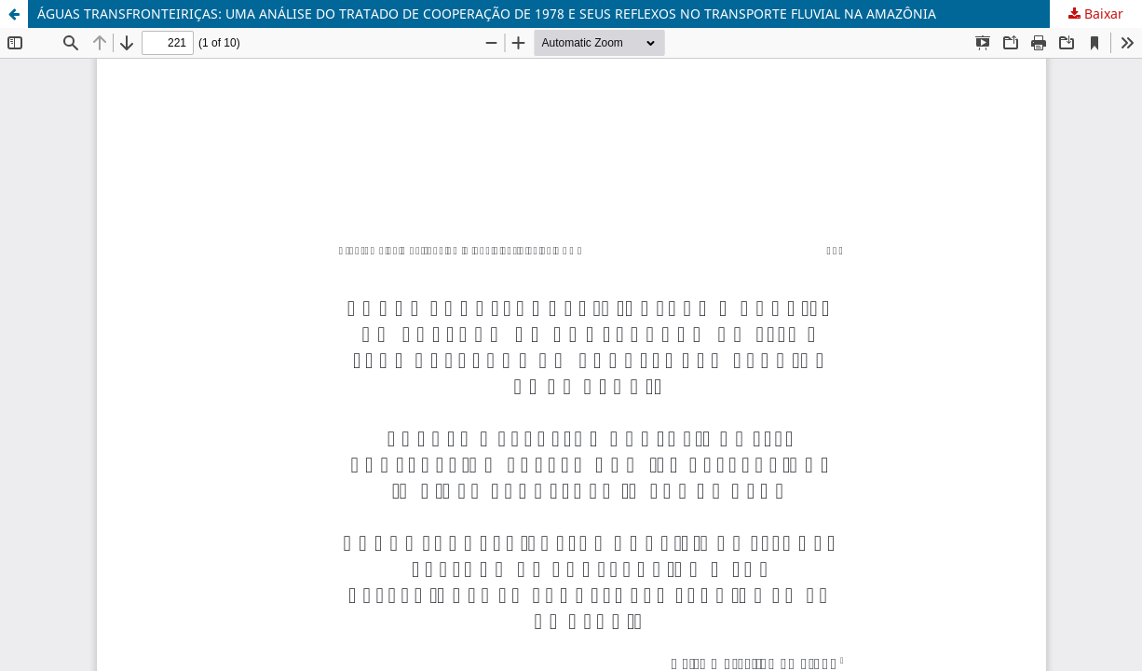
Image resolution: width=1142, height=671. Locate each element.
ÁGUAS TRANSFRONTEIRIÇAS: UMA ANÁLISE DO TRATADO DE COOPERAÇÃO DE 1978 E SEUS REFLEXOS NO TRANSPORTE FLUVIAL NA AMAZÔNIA (486, 13)
